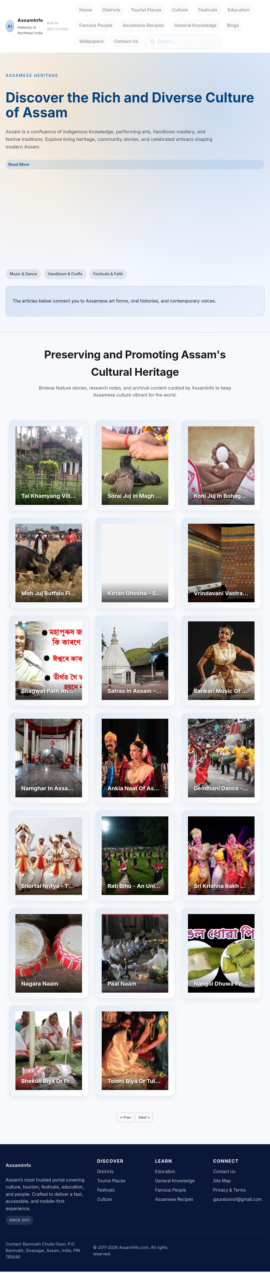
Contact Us (126, 41)
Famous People (95, 25)
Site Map (222, 1182)
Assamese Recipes (143, 25)
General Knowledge (195, 25)
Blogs (233, 25)
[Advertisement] (135, 219)
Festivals (207, 10)
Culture (180, 10)
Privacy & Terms (229, 1191)
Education (239, 10)
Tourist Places (146, 10)
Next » (145, 1118)
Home (85, 10)
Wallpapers (91, 41)
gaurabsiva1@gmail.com (237, 1200)
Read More (19, 164)
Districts (111, 10)
